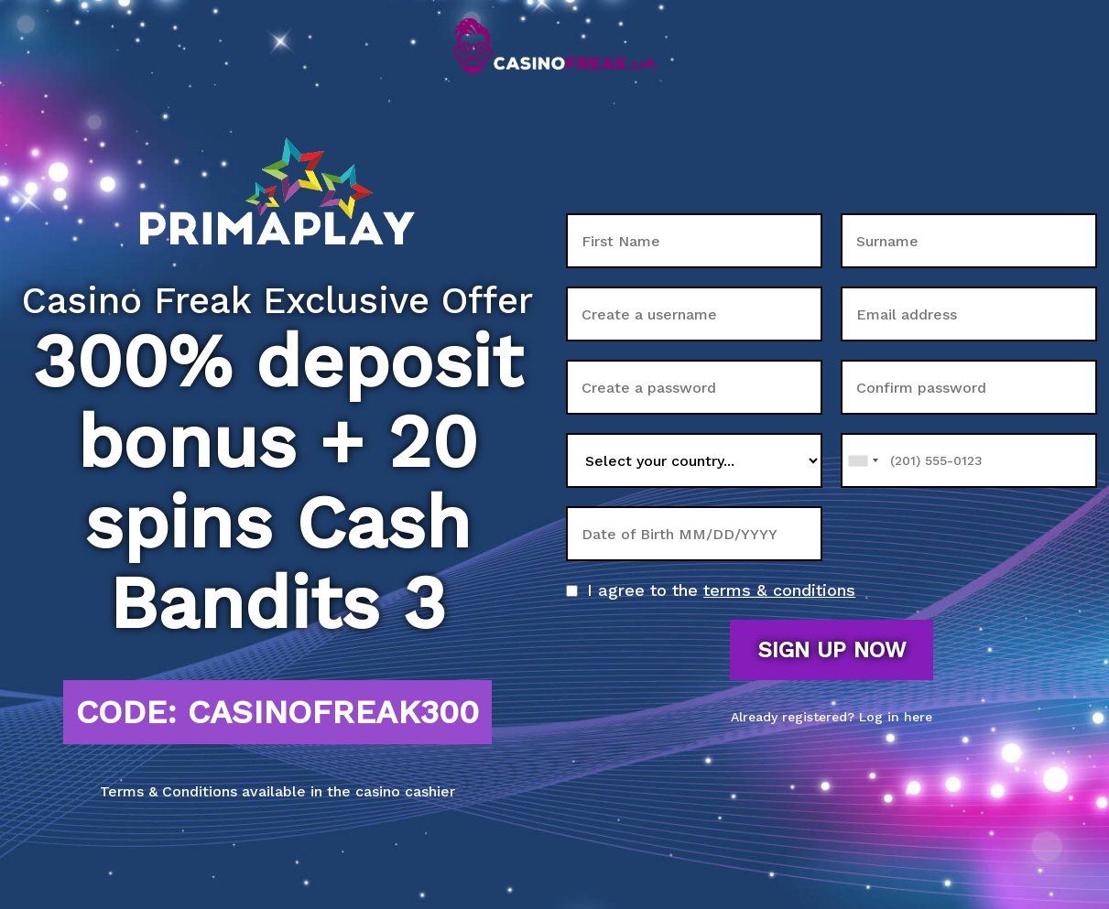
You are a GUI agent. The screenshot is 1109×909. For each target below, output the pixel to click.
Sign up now (831, 650)
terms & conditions (779, 590)
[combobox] (863, 460)
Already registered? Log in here (831, 716)
